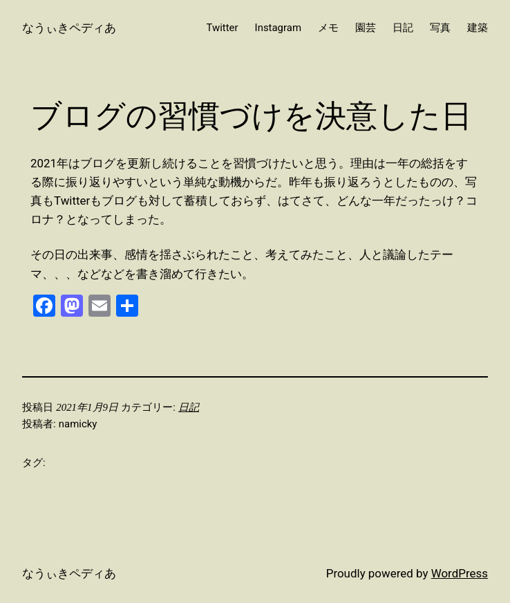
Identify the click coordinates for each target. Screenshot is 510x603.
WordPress (459, 573)
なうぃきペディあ (69, 28)
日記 (188, 407)
